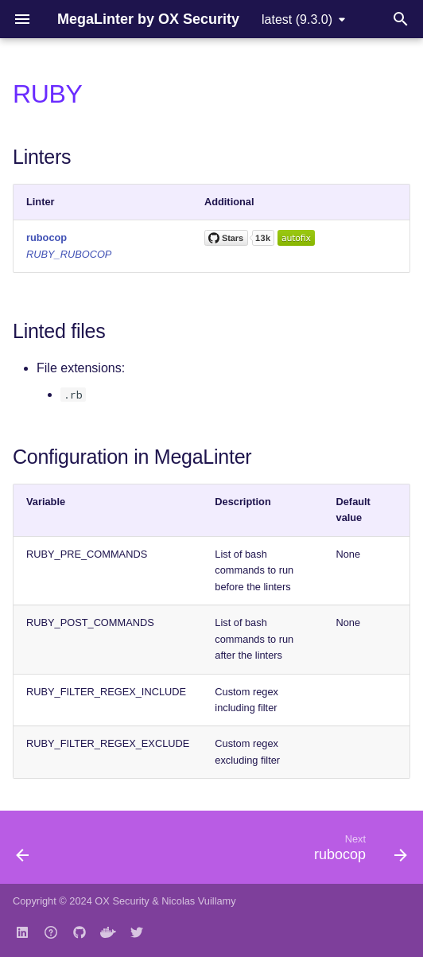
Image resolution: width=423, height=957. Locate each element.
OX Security (122, 901)
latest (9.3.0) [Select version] (297, 19)
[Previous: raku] (23, 852)
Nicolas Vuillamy (198, 901)
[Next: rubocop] (358, 852)
